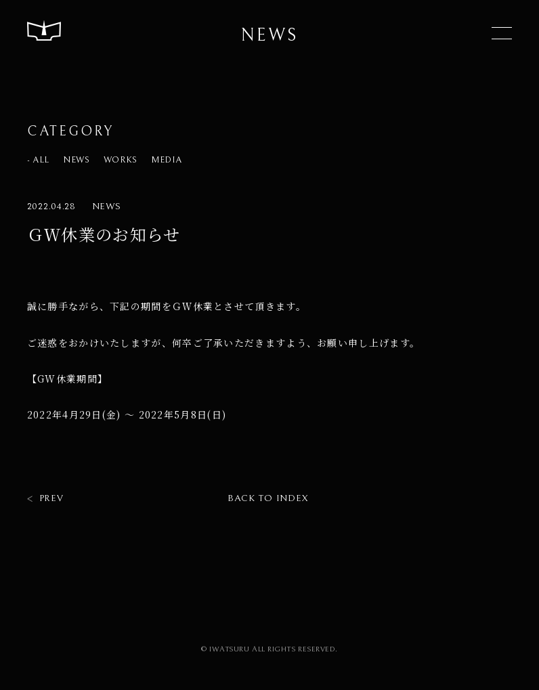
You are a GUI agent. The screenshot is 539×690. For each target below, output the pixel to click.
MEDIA (166, 160)
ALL (41, 160)
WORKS (120, 160)
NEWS (76, 160)
